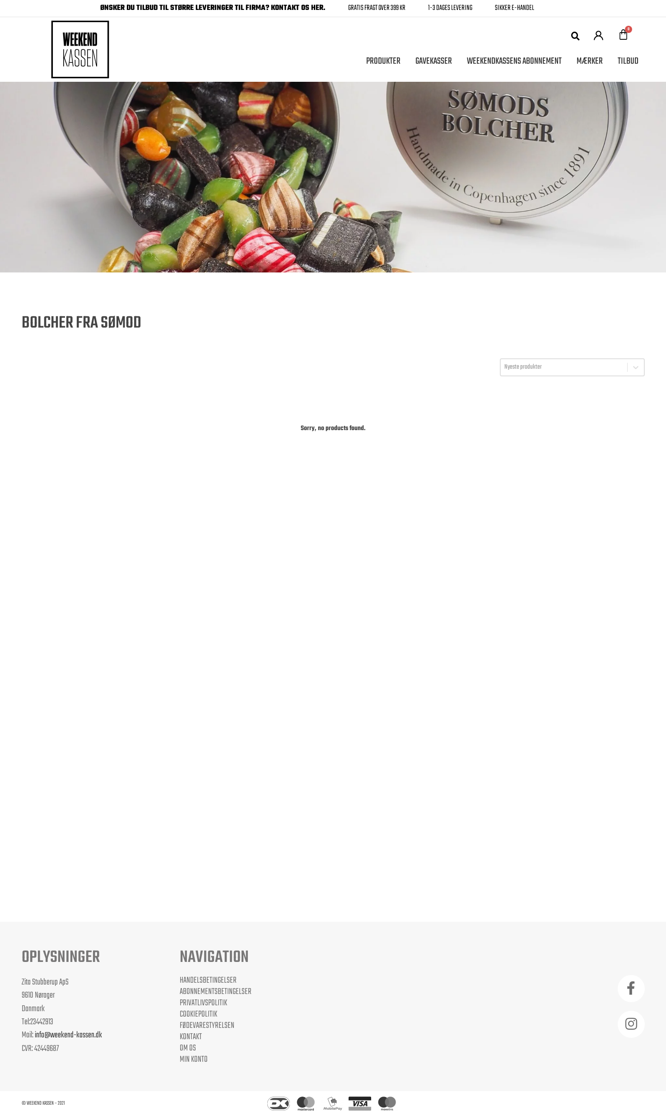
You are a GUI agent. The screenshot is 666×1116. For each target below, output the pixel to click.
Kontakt (191, 1036)
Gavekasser (433, 61)
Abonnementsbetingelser (215, 991)
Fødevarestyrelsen (207, 1025)
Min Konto (194, 1059)
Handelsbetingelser (208, 980)
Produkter (383, 61)
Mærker (590, 61)
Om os (188, 1048)
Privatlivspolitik (203, 1003)
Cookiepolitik (198, 1014)
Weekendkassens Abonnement (514, 61)
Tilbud (628, 61)
